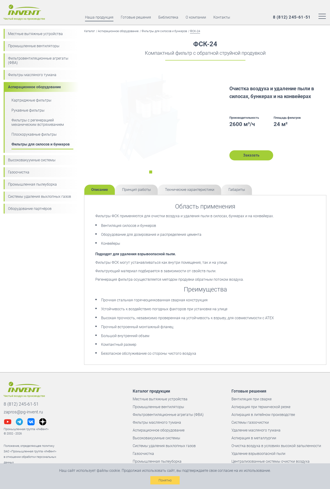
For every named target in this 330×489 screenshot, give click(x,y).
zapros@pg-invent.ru (23, 412)
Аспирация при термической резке (260, 407)
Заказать (251, 155)
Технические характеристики (189, 189)
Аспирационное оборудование (34, 87)
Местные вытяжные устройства (35, 34)
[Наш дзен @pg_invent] (43, 422)
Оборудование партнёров (30, 208)
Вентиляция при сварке (251, 399)
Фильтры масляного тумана (32, 75)
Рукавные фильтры (27, 110)
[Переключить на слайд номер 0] (150, 171)
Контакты (221, 17)
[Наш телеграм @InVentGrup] (19, 422)
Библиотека (168, 17)
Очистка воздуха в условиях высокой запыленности (276, 446)
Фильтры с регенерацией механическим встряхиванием (37, 122)
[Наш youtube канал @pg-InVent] (8, 422)
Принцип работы (136, 189)
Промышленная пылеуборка (32, 184)
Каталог (89, 31)
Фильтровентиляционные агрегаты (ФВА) (38, 60)
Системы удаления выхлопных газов (39, 196)
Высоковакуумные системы (31, 160)
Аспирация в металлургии (253, 438)
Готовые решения (136, 17)
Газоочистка (18, 172)
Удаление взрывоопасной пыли (258, 453)
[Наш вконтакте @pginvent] (31, 422)
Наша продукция (99, 17)
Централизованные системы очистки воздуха (270, 461)
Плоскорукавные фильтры (34, 134)
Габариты (236, 189)
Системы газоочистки (250, 422)
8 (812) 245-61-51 (21, 404)
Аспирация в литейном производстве (263, 414)
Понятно (165, 480)
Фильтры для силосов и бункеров (40, 144)
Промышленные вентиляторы (33, 46)
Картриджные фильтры (31, 100)
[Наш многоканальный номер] (292, 17)
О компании (196, 17)
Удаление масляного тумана (255, 430)
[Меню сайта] (322, 16)
